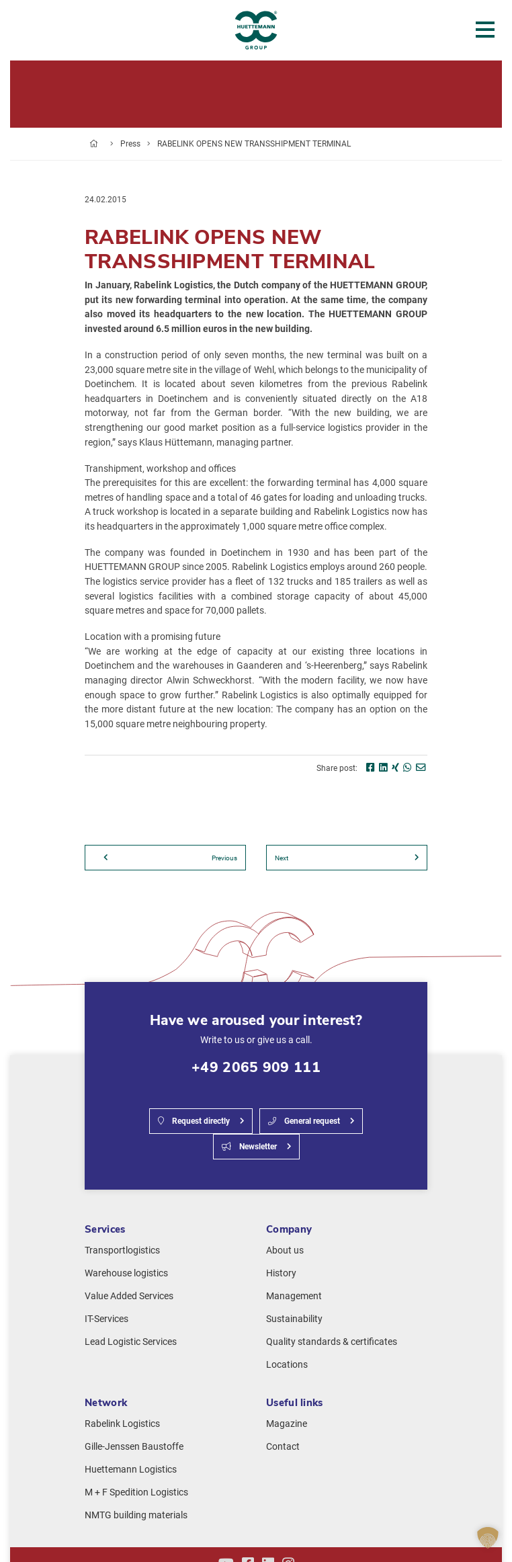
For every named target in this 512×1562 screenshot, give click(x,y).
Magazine (286, 1424)
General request (304, 1121)
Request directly (194, 1121)
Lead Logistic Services (131, 1342)
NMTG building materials (136, 1515)
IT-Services (106, 1319)
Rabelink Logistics (122, 1424)
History (281, 1273)
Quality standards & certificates (331, 1342)
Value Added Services (129, 1296)
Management (294, 1296)
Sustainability (294, 1319)
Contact (283, 1446)
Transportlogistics (122, 1250)
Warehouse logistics (126, 1273)
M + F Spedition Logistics (136, 1492)
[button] (488, 1538)
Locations (287, 1364)
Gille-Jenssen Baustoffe (134, 1446)
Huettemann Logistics (131, 1469)
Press (130, 144)
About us (285, 1250)
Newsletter (249, 1146)
